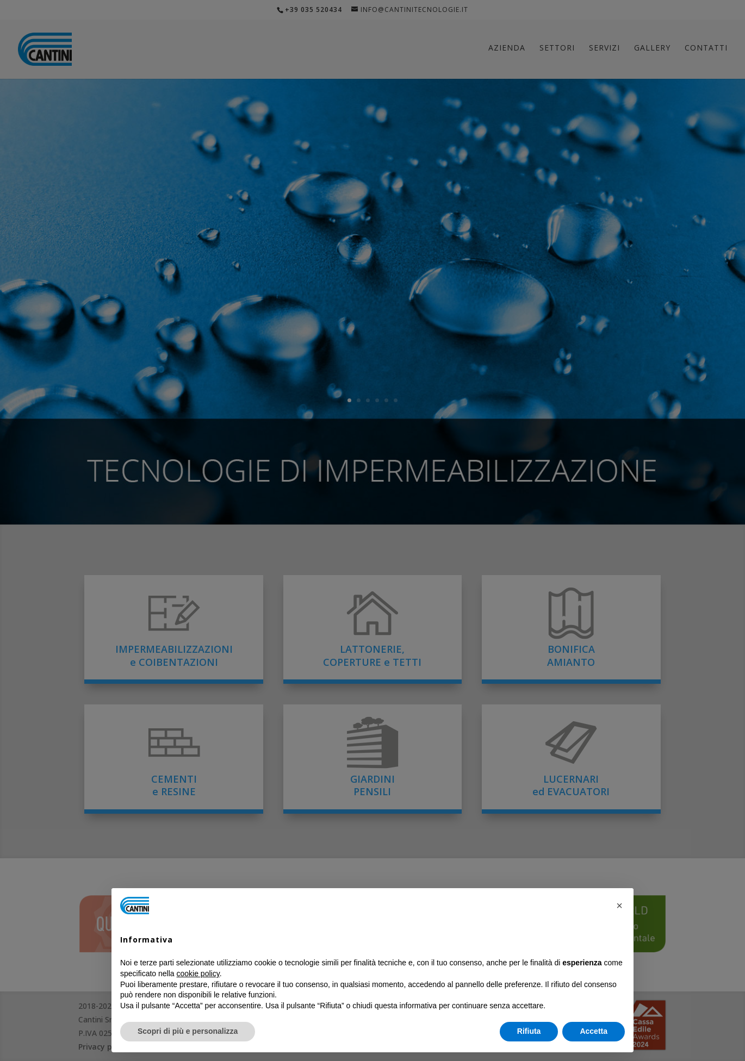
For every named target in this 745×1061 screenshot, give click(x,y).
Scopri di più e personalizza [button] (188, 1031)
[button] (619, 905)
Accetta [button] (593, 1031)
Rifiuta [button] (529, 1031)
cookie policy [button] (198, 973)
